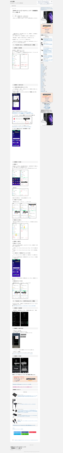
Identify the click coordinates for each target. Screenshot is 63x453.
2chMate (42, 64)
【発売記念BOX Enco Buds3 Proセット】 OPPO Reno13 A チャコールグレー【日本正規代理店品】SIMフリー (47, 8)
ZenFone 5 (42, 84)
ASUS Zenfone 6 (43, 67)
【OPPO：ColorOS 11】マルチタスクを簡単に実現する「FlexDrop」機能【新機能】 (24, 305)
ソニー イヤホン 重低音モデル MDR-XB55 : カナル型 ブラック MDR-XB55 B (47, 45)
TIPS (41, 81)
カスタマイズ (42, 88)
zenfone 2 (42, 82)
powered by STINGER (36, 451)
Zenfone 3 (42, 83)
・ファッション (47, 105)
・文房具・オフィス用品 (46, 107)
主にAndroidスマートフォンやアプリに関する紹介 (15, 449)
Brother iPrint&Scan (43, 69)
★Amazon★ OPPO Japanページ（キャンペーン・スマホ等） (22, 384)
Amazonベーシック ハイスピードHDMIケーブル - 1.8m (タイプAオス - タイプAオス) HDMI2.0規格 (48, 60)
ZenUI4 (42, 87)
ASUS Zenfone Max (43, 68)
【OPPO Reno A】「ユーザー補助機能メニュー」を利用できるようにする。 (23, 113)
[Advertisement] (19, 26)
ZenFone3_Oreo (43, 85)
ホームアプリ (42, 90)
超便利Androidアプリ (43, 91)
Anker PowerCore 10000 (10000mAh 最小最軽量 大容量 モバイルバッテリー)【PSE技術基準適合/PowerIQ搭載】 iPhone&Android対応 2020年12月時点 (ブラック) (48, 40)
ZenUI (41, 86)
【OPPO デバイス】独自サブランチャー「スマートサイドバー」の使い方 (23, 353)
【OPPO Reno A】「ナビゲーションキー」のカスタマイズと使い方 (22, 112)
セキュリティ (42, 89)
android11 (42, 65)
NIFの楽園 (12, 1)
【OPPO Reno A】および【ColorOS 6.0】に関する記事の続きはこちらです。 (24, 425)
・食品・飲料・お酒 (47, 104)
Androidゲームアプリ (43, 66)
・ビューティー (47, 106)
